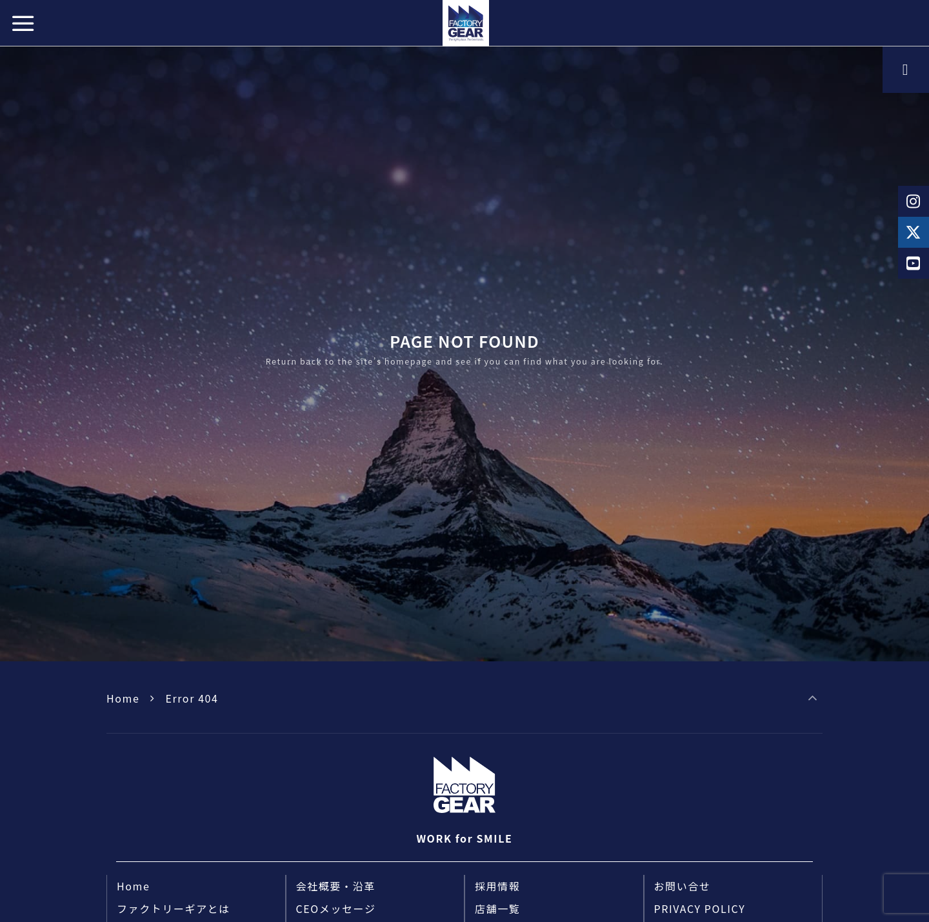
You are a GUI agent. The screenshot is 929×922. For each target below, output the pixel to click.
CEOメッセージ (336, 908)
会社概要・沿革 (335, 886)
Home (122, 698)
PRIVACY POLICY (700, 908)
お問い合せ (682, 886)
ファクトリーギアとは (173, 908)
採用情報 (497, 886)
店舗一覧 (497, 908)
